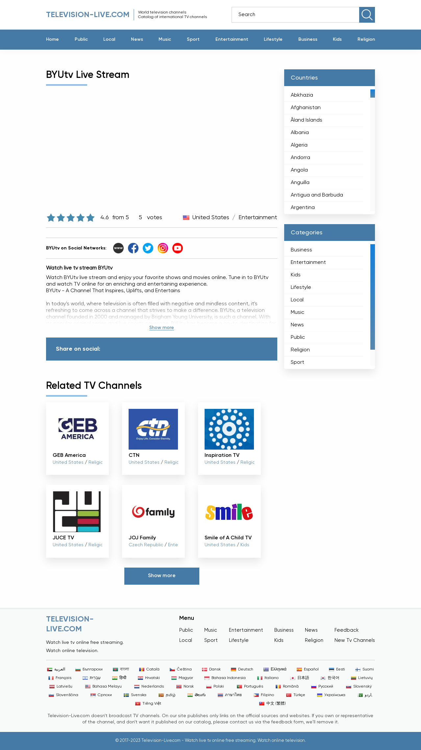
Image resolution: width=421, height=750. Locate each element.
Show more (161, 327)
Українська (331, 695)
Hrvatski (149, 678)
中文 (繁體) (272, 703)
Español (308, 669)
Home (52, 39)
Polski (215, 686)
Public (81, 39)
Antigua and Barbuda (317, 195)
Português (250, 686)
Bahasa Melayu (103, 686)
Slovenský (359, 686)
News (137, 39)
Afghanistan (306, 107)
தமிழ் (167, 695)
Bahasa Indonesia (225, 678)
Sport (193, 39)
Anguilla (300, 182)
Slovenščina (63, 695)
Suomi (364, 669)
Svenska (135, 695)
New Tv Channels (354, 640)
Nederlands (149, 686)
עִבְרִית (92, 678)
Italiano (268, 678)
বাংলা (121, 669)
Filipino (264, 695)
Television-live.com (88, 15)
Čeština (181, 669)
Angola (299, 170)
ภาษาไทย (230, 695)
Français (59, 678)
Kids (337, 39)
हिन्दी (119, 678)
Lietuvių (362, 678)
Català (149, 669)
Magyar (182, 678)
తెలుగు (196, 695)
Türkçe (295, 695)
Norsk (185, 686)
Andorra (300, 157)
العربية (56, 669)
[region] (329, 150)
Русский (322, 686)
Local (109, 39)
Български (89, 669)
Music (165, 39)
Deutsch (242, 669)
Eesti (337, 669)
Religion (366, 39)
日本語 (299, 678)
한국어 (329, 678)
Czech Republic (146, 545)
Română (287, 686)
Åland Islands (306, 120)
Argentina (303, 207)
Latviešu (60, 686)
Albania (300, 132)
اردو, (365, 695)
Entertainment (231, 39)
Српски (101, 695)
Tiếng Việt (148, 703)
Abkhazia (302, 95)
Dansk (211, 669)
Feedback (346, 630)
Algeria (299, 145)
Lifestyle (273, 39)
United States (210, 218)
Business (307, 39)
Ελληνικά (274, 669)
